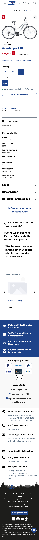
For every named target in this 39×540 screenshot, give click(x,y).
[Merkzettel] (24, 3)
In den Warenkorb (19, 94)
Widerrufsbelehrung (10, 499)
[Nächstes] (34, 292)
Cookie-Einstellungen (18, 504)
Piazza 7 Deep (15, 301)
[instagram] (18, 519)
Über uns (7, 494)
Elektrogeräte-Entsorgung (18, 506)
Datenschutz (24, 499)
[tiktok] (26, 519)
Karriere (18, 496)
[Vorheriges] (4, 292)
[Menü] (4, 3)
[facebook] (13, 519)
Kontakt (16, 494)
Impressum (12, 501)
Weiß (5, 83)
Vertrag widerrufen (19, 513)
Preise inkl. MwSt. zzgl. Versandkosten (16, 60)
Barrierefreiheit (23, 501)
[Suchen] (19, 3)
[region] (19, 27)
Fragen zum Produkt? (9, 108)
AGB (32, 499)
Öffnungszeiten (27, 494)
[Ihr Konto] (29, 3)
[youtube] (22, 519)
